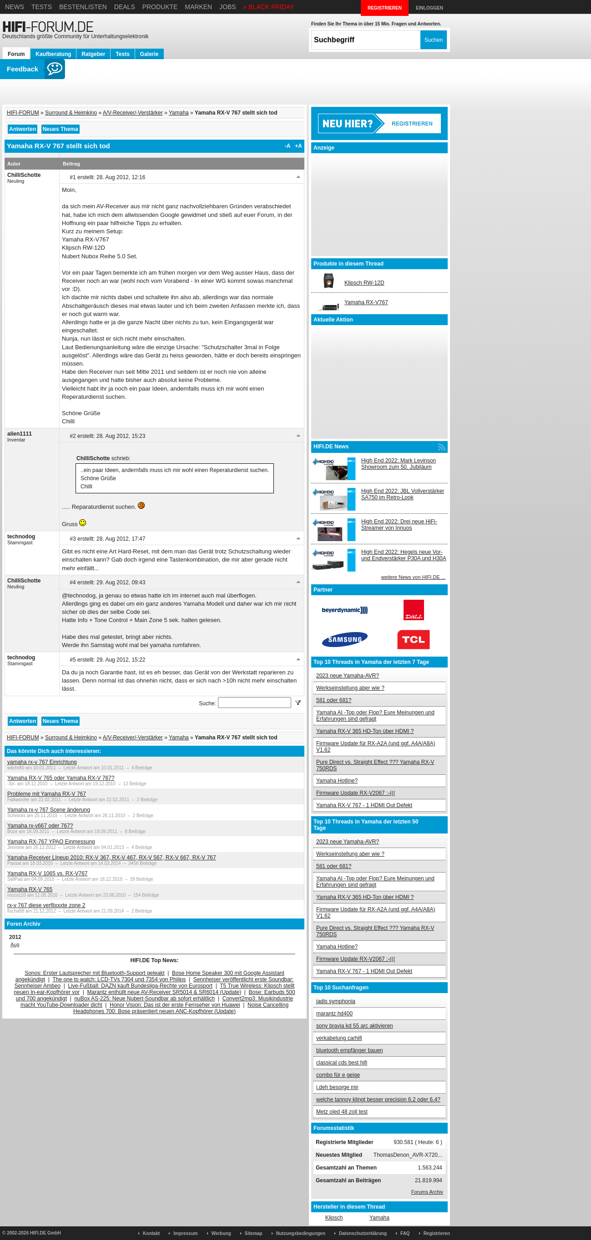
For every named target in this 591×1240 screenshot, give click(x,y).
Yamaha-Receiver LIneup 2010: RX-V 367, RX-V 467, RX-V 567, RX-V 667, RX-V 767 (111, 857)
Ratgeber (93, 54)
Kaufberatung (53, 54)
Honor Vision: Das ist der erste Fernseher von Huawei (175, 1005)
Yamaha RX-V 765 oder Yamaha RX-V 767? (60, 778)
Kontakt (151, 1233)
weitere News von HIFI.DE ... (413, 577)
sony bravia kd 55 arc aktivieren (354, 1026)
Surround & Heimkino (71, 113)
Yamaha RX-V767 (366, 302)
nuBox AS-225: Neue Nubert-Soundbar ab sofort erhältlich (144, 998)
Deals (124, 6)
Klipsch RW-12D (364, 283)
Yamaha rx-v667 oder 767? (40, 826)
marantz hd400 (334, 1013)
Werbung (221, 1233)
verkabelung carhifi (339, 1038)
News (14, 6)
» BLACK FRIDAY (268, 6)
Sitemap (254, 1233)
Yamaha (179, 113)
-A (288, 146)
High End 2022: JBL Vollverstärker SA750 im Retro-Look (402, 494)
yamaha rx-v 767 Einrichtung (42, 762)
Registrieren (437, 1233)
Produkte (160, 6)
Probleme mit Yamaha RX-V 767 (46, 794)
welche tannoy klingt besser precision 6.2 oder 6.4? (378, 1099)
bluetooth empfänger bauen (349, 1050)
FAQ (405, 1233)
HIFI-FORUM (23, 113)
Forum (16, 54)
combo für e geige (338, 1075)
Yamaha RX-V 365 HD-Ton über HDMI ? (365, 731)
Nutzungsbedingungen (300, 1233)
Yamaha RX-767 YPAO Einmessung (51, 841)
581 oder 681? (333, 700)
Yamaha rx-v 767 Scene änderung (48, 810)
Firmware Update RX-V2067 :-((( (355, 793)
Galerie (149, 54)
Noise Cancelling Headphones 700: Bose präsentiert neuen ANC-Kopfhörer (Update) (180, 1008)
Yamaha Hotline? (337, 781)
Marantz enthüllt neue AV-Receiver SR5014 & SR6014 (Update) (164, 992)
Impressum (185, 1233)
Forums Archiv (427, 1192)
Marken (198, 6)
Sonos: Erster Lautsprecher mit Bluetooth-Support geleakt (95, 973)
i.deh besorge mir (337, 1087)
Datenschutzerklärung (363, 1233)
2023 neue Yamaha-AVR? (347, 676)
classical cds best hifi (341, 1062)
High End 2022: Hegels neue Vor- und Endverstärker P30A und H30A (403, 555)
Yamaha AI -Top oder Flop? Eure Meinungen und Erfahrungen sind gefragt (375, 715)
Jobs (227, 6)
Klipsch (334, 1218)
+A (298, 146)
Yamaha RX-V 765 (29, 889)
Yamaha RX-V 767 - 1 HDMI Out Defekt (364, 805)
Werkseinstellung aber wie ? (350, 688)
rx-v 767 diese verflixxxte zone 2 (46, 905)
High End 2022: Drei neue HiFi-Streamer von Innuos (399, 524)
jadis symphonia (335, 1001)
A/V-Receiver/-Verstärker (133, 113)
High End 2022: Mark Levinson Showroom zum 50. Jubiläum (398, 463)
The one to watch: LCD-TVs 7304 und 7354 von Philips (119, 979)
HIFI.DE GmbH (45, 1232)
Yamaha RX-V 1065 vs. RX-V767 (47, 873)
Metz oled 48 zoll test (342, 1112)
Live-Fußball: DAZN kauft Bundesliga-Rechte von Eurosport (140, 986)
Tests (41, 6)
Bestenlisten (83, 6)
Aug (15, 944)
